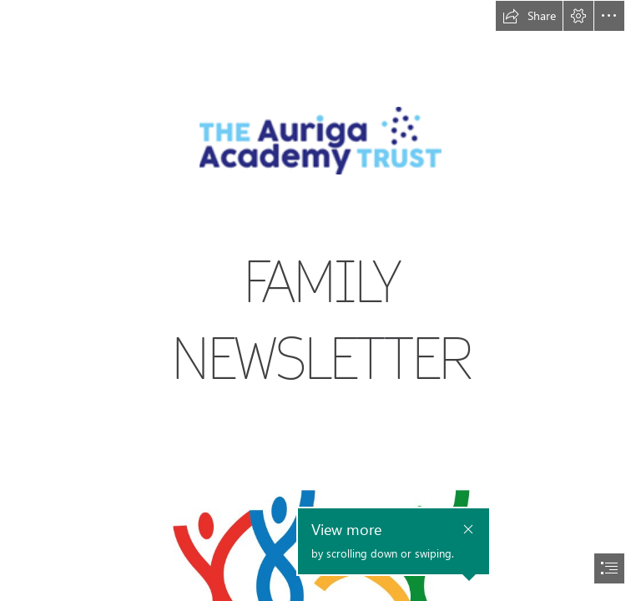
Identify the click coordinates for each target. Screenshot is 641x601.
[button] (529, 16)
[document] (320, 300)
